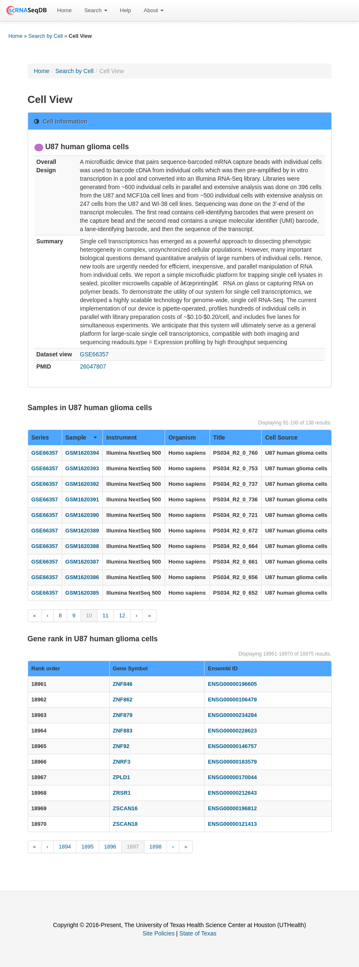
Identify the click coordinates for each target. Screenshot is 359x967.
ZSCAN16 (125, 808)
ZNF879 (123, 715)
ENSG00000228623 (232, 730)
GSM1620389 (82, 530)
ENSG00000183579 (232, 762)
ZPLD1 (121, 777)
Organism (182, 437)
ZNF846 (123, 684)
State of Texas (197, 933)
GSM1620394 (82, 453)
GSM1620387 (82, 562)
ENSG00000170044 (232, 777)
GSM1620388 (82, 546)
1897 (133, 846)
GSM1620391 (82, 499)
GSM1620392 (82, 484)
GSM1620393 (82, 468)
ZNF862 (123, 699)
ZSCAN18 (125, 824)
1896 (110, 846)
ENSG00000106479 (232, 699)
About (154, 10)
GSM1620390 (82, 515)
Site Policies (158, 933)
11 (105, 615)
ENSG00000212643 (232, 793)
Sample (81, 437)
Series (40, 437)
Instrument (121, 437)
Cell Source (281, 437)
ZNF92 (121, 746)
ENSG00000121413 (232, 824)
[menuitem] (64, 10)
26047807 (93, 366)
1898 (155, 846)
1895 (87, 846)
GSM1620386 (82, 577)
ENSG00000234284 (232, 715)
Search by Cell (46, 36)
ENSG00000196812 (232, 808)
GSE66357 (94, 354)
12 (122, 615)
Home (64, 10)
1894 (65, 846)
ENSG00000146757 (232, 746)
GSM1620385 (82, 593)
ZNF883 (123, 730)
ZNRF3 (122, 762)
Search (95, 10)
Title (219, 437)
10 (89, 615)
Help (125, 10)
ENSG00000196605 (232, 684)
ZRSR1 (122, 793)
